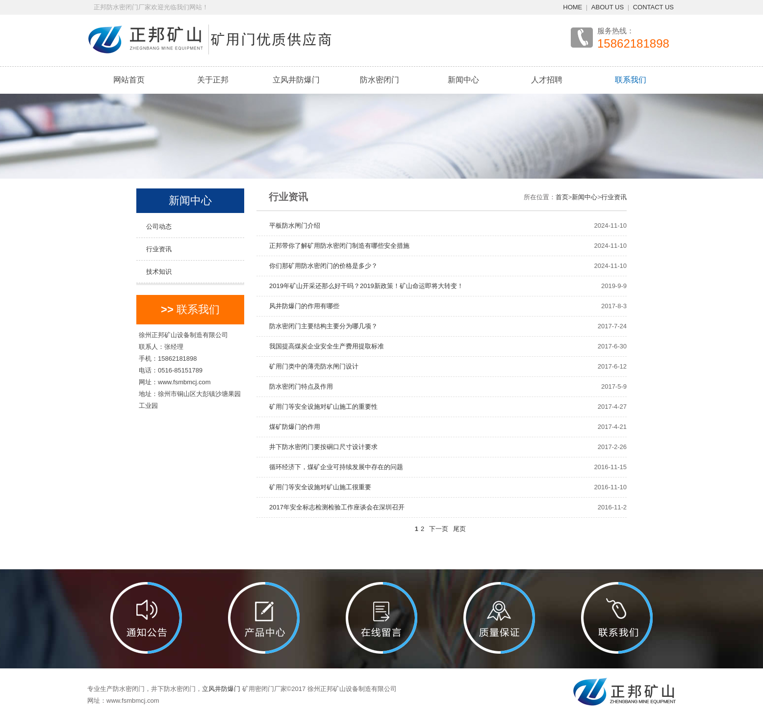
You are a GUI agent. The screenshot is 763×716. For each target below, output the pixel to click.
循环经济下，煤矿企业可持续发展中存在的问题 (333, 467)
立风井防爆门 (296, 80)
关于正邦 (213, 80)
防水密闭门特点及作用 (298, 386)
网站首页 (129, 80)
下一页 (438, 528)
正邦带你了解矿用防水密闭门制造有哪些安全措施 (336, 245)
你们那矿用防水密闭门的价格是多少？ (320, 265)
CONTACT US (653, 7)
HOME (572, 7)
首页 (562, 197)
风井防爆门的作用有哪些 (301, 306)
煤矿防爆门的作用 (291, 426)
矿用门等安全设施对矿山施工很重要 (317, 487)
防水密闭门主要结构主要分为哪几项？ (320, 326)
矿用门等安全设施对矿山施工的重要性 (320, 406)
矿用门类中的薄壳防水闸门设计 (310, 366)
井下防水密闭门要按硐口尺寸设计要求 (320, 447)
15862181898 (633, 43)
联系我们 (630, 80)
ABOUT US (607, 7)
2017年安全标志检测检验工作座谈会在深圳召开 (334, 507)
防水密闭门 (379, 80)
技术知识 (159, 271)
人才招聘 (546, 80)
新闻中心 (463, 80)
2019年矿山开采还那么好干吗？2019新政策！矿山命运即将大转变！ (363, 286)
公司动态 (159, 226)
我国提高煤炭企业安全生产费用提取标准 (323, 346)
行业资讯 (159, 249)
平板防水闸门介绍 (291, 225)
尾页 (459, 528)
